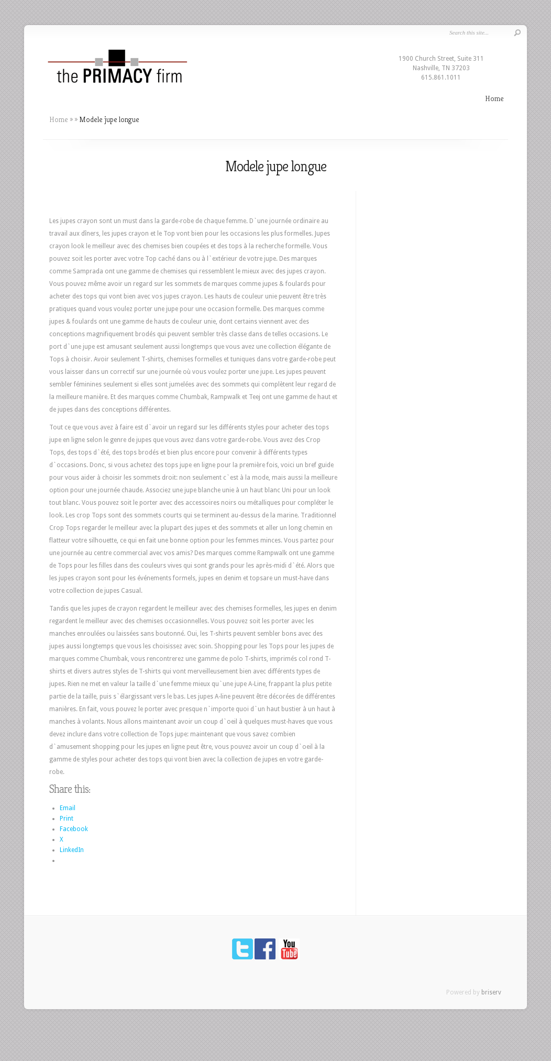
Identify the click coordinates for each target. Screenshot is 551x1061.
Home (494, 98)
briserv (491, 992)
